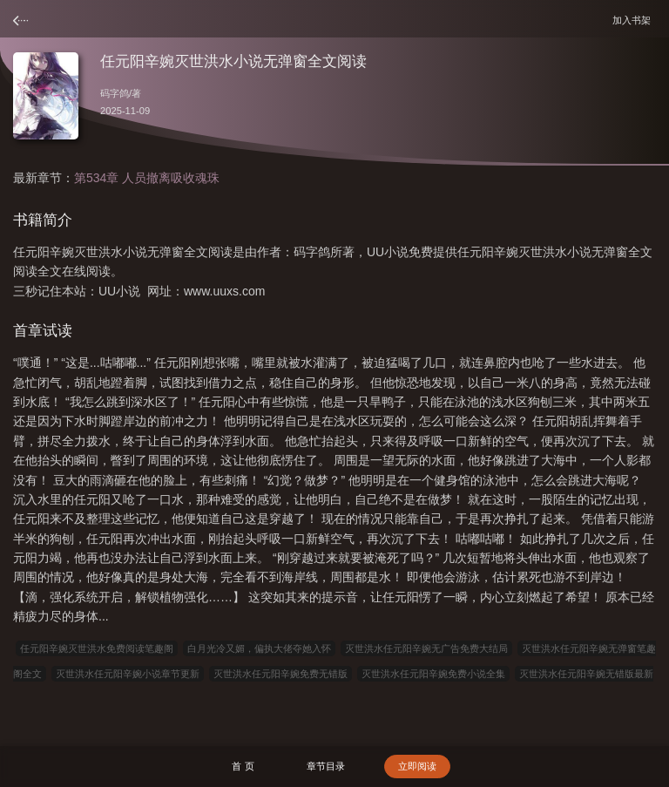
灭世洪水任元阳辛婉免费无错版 (280, 673)
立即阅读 (417, 766)
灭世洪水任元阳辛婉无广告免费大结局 (426, 648)
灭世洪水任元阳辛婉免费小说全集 (433, 673)
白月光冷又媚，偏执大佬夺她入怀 (259, 648)
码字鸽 (114, 93)
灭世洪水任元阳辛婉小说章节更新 (127, 673)
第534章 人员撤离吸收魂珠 (147, 178)
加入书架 (634, 19)
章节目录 (326, 766)
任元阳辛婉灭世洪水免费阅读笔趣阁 (96, 648)
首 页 (242, 766)
